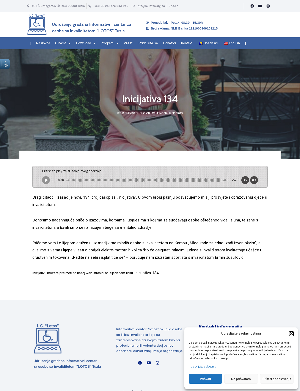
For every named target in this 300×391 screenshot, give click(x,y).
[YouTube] (260, 6)
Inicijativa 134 (146, 273)
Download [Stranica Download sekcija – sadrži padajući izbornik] (85, 43)
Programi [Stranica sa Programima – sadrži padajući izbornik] (110, 43)
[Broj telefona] (108, 6)
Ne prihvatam (241, 379)
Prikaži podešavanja (276, 379)
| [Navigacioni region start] (30, 43)
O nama (63, 43)
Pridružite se (148, 43)
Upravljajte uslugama (203, 366)
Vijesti (128, 43)
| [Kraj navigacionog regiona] (245, 43)
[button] (291, 333)
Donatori (169, 43)
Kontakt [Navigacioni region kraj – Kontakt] (186, 43)
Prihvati (205, 379)
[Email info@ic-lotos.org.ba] (148, 6)
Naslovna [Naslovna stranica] (43, 43)
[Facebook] (252, 6)
